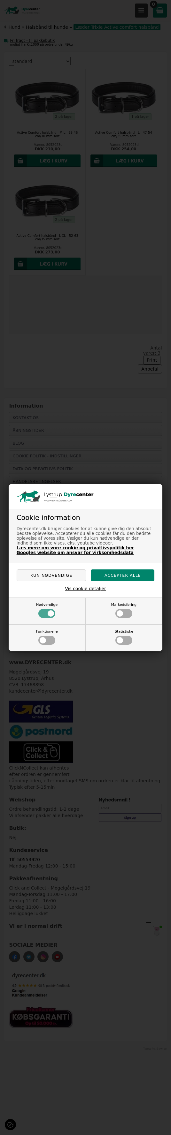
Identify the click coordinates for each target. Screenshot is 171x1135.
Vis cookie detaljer (85, 588)
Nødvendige (47, 610)
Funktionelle (47, 637)
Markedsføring (124, 610)
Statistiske (124, 637)
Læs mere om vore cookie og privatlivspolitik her (75, 547)
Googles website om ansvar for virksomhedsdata (75, 552)
